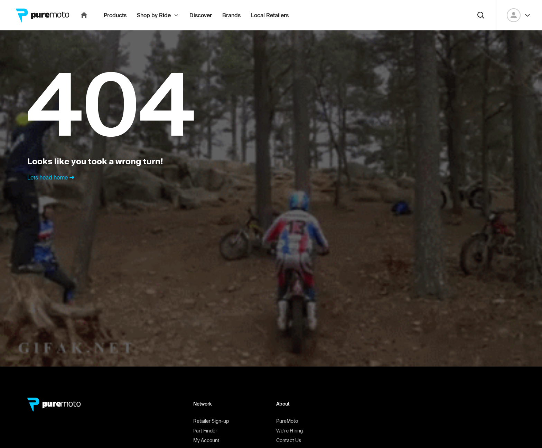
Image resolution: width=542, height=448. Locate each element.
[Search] (480, 30)
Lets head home (51, 192)
